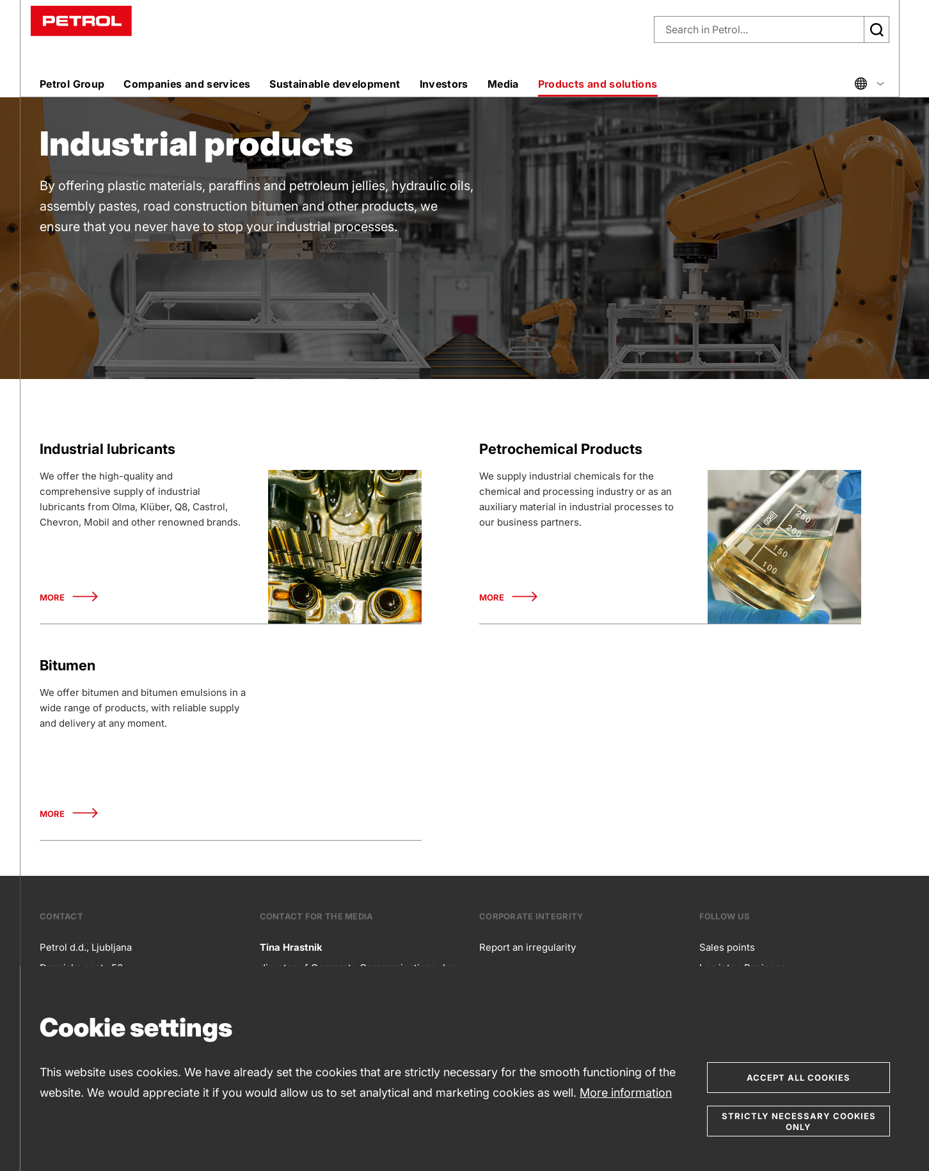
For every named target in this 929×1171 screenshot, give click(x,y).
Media (503, 83)
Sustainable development (334, 83)
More (69, 597)
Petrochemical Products (560, 448)
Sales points (727, 947)
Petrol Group (72, 83)
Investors (444, 83)
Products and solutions (598, 83)
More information (626, 1092)
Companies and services (186, 83)
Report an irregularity (527, 947)
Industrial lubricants (107, 448)
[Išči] (876, 29)
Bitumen (67, 665)
